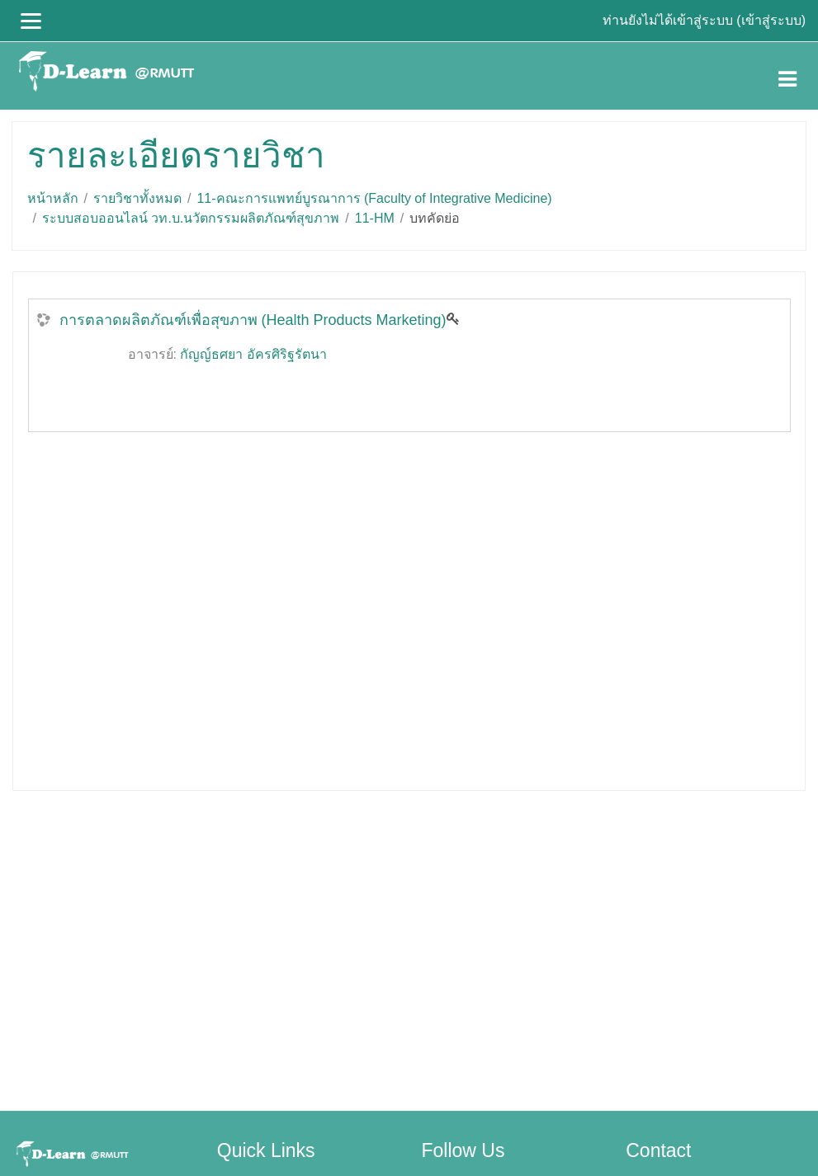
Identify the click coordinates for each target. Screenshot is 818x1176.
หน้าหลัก (52, 198)
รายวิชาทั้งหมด (137, 198)
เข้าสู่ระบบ (771, 20)
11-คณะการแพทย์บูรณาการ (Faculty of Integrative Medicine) (373, 198)
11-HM (375, 218)
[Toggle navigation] (787, 75)
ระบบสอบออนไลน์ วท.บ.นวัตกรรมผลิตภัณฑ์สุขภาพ (190, 218)
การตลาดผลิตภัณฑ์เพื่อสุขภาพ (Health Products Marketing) (253, 320)
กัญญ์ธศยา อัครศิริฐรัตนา (253, 354)
